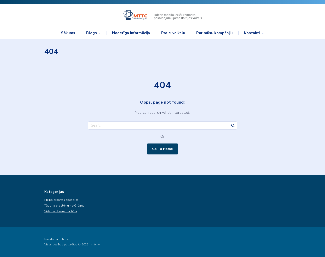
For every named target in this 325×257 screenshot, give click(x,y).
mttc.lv (95, 244)
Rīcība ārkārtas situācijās (61, 200)
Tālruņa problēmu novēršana (64, 206)
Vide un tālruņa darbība (60, 211)
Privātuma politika (56, 239)
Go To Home (162, 148)
